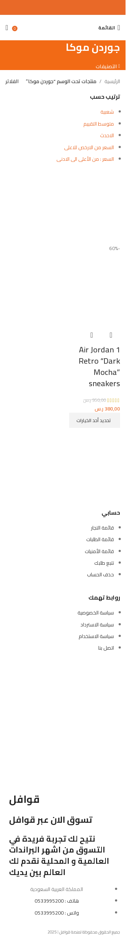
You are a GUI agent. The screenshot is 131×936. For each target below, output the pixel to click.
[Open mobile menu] (109, 27)
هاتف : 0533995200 (57, 901)
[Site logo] (62, 23)
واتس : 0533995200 (57, 912)
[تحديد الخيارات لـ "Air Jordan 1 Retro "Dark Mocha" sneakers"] (94, 420)
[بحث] (91, 27)
